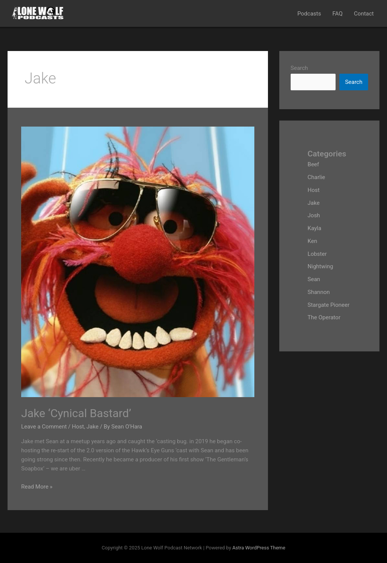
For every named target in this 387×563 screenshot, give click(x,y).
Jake (93, 426)
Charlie (316, 177)
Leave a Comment (44, 426)
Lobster (317, 254)
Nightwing (320, 266)
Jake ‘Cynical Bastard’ (76, 413)
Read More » (37, 486)
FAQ (337, 13)
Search (299, 68)
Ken (312, 241)
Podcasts (309, 13)
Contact (364, 13)
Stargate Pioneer (329, 305)
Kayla (314, 228)
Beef (313, 164)
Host (78, 426)
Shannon (319, 292)
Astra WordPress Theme (258, 548)
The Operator (324, 317)
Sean (314, 279)
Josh (314, 215)
